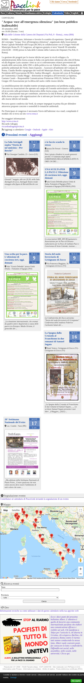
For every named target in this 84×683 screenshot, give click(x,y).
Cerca (64, 2)
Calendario (58, 13)
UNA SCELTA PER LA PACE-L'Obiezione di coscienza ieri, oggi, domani (56, 173)
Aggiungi (36, 134)
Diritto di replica (49, 669)
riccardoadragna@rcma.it (13, 126)
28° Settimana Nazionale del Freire (15, 421)
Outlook (36, 129)
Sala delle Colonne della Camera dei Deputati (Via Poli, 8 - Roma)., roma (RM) (39, 34)
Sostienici (72, 2)
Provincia (5, 595)
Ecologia (47, 13)
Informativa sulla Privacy (12, 669)
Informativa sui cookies (32, 669)
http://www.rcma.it (10, 121)
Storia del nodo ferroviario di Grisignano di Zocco (55, 257)
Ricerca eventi (11, 583)
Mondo (18, 13)
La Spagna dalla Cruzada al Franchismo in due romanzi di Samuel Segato (54, 338)
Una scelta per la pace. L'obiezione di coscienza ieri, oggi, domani (16, 258)
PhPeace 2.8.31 (74, 667)
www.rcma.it (32, 114)
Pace (3, 13)
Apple (44, 129)
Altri (51, 129)
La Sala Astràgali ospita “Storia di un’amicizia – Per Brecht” (14, 146)
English (74, 13)
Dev (7, 607)
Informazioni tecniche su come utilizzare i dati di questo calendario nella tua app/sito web (39, 611)
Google (28, 129)
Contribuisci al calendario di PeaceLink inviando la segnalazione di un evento (34, 499)
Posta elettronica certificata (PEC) (69, 669)
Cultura (10, 13)
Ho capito (76, 681)
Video (67, 13)
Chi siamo (55, 2)
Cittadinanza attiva (33, 13)
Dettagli (13, 677)
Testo (3, 587)
